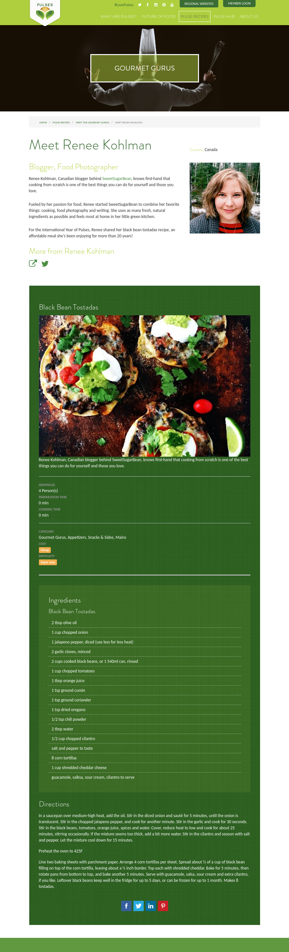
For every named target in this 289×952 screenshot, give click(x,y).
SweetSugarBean (112, 177)
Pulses (45, 13)
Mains (117, 524)
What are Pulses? (131, 16)
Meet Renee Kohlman (90, 144)
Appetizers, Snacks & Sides (88, 524)
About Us (250, 16)
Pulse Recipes (200, 16)
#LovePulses (128, 4)
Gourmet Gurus (51, 524)
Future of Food (167, 16)
